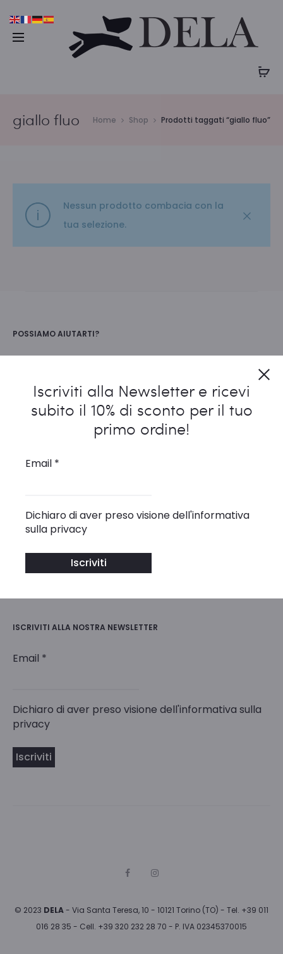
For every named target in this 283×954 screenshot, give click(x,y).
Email (42, 464)
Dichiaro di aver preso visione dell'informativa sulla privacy (137, 522)
